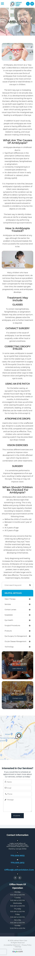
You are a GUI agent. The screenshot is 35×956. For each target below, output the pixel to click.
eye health (9, 620)
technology (9, 647)
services (8, 604)
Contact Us (17, 698)
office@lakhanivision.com (19, 870)
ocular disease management (15, 641)
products (8, 631)
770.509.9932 (17, 855)
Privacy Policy (26, 945)
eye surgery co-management (16, 636)
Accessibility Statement (12, 945)
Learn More (16, 668)
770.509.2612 (17, 862)
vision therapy (10, 599)
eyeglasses (9, 615)
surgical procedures (12, 625)
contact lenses (10, 610)
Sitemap (18, 947)
